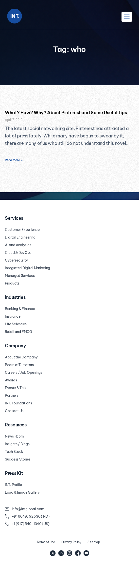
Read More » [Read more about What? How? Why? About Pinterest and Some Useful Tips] (13, 160)
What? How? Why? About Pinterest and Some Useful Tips (66, 112)
